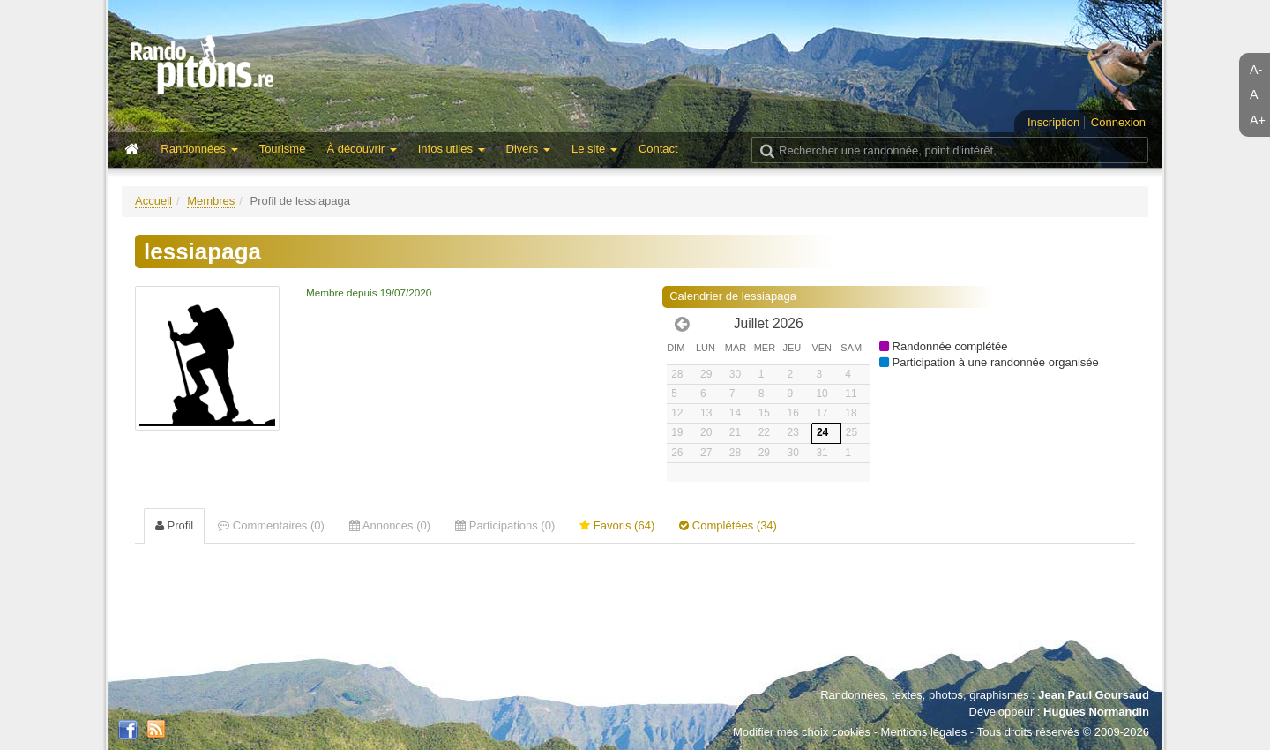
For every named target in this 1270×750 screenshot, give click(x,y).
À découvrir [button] (361, 148)
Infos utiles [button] (451, 148)
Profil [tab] (174, 525)
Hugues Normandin (1096, 711)
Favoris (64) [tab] (616, 525)
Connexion (1118, 122)
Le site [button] (594, 148)
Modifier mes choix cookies (801, 732)
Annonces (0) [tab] (389, 525)
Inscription (1053, 122)
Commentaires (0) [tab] (271, 525)
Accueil (153, 200)
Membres (211, 200)
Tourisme (282, 148)
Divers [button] (528, 148)
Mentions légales (924, 732)
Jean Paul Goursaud (1093, 694)
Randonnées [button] (199, 148)
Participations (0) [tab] (505, 525)
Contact (658, 148)
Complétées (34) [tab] (728, 525)
